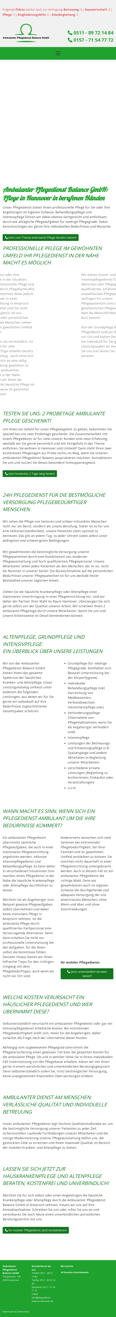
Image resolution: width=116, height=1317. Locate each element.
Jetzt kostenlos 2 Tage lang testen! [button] (30, 474)
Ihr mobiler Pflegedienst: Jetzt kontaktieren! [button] (36, 1230)
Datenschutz (23, 1311)
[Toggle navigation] (58, 53)
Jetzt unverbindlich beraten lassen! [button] (87, 974)
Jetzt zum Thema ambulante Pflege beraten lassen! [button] (40, 237)
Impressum (8, 1311)
